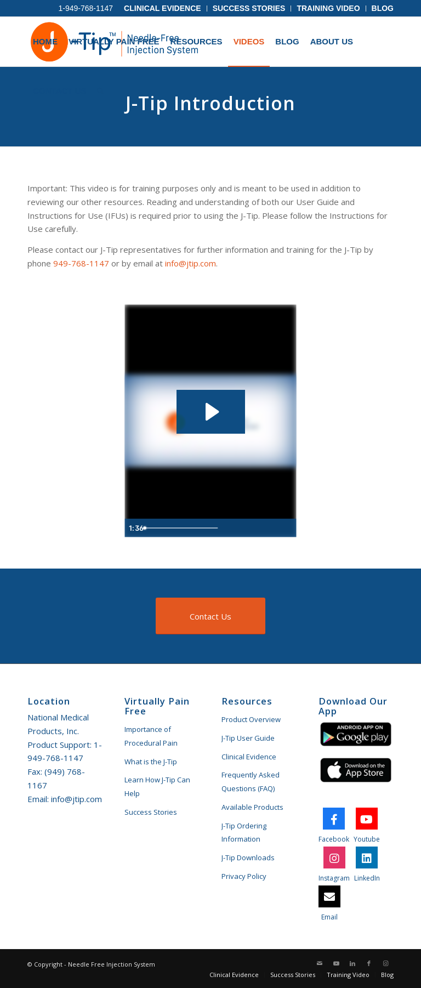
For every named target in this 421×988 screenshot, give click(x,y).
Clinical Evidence (162, 8)
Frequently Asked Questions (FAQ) (250, 781)
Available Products (252, 807)
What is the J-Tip (150, 761)
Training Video (328, 8)
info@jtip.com (190, 263)
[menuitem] (162, 8)
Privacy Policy (243, 876)
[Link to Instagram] (385, 963)
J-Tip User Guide (248, 738)
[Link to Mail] (319, 963)
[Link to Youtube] (336, 963)
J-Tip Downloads (248, 857)
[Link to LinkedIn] (352, 963)
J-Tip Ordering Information (243, 832)
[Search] (100, 91)
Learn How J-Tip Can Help (157, 786)
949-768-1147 (81, 263)
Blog (383, 8)
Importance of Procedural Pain (151, 736)
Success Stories (249, 8)
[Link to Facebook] (369, 963)
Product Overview (251, 719)
